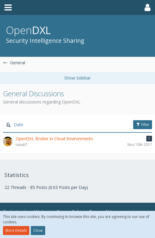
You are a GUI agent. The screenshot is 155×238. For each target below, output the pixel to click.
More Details (16, 230)
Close (38, 230)
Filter (143, 124)
